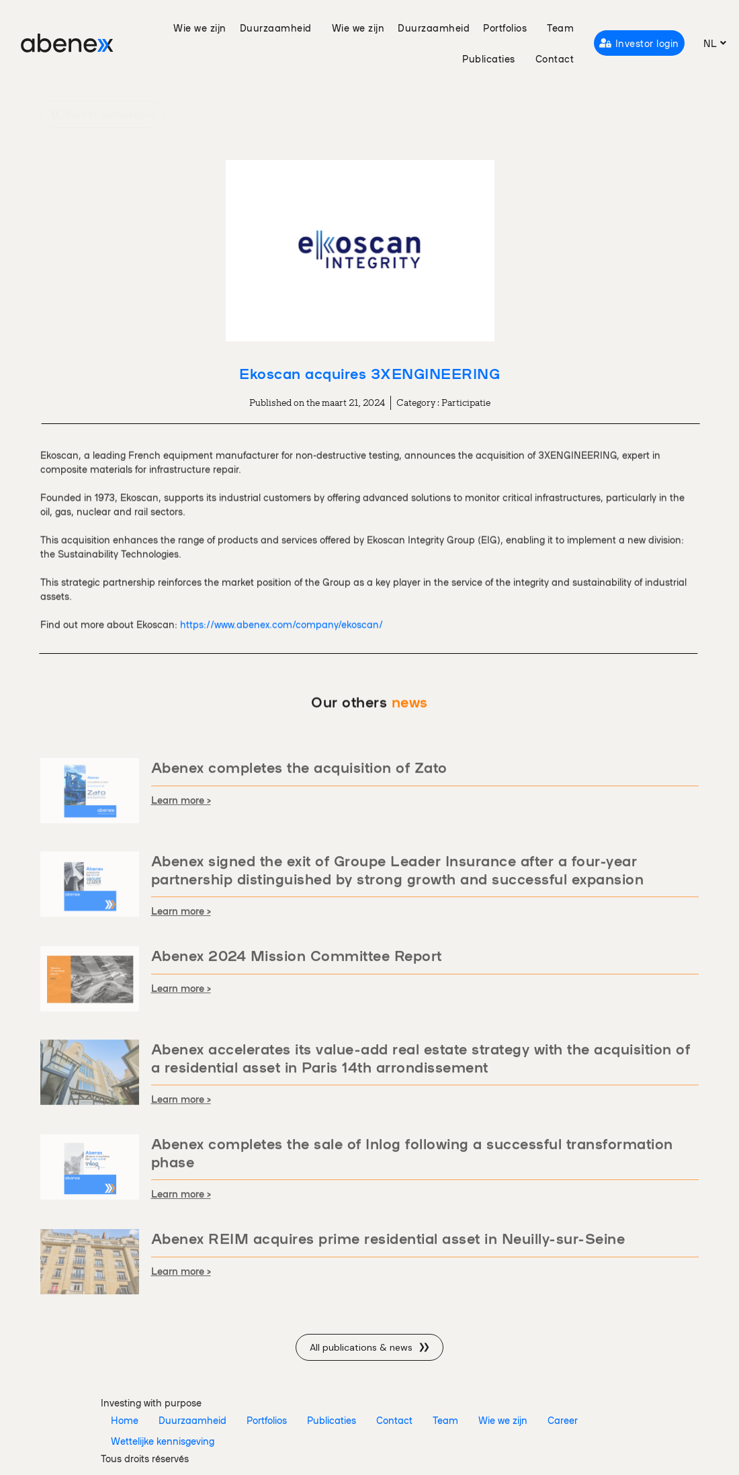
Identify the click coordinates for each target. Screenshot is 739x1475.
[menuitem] (715, 43)
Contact (554, 58)
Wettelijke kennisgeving (162, 1440)
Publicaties (492, 58)
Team (560, 27)
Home (124, 1420)
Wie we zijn (199, 27)
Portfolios (508, 27)
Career (563, 1420)
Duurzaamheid (279, 27)
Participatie (465, 402)
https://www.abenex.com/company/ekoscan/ (281, 672)
